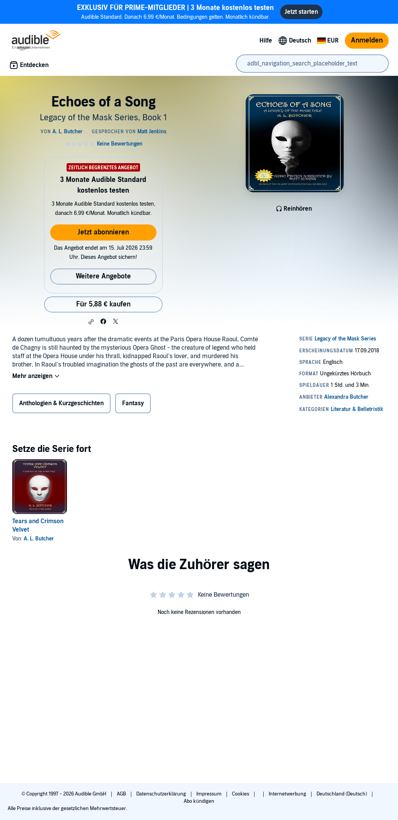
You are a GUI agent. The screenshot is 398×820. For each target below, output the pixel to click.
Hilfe (265, 40)
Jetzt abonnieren (103, 232)
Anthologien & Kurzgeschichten (61, 403)
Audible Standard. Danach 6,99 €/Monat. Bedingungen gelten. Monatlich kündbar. (175, 11)
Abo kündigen (199, 801)
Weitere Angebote (103, 276)
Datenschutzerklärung (161, 794)
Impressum (209, 794)
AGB (122, 794)
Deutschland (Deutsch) (342, 794)
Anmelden (367, 40)
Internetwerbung (288, 794)
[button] (91, 322)
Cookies (241, 794)
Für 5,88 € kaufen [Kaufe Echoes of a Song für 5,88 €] (103, 304)
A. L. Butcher (39, 538)
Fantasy (133, 403)
